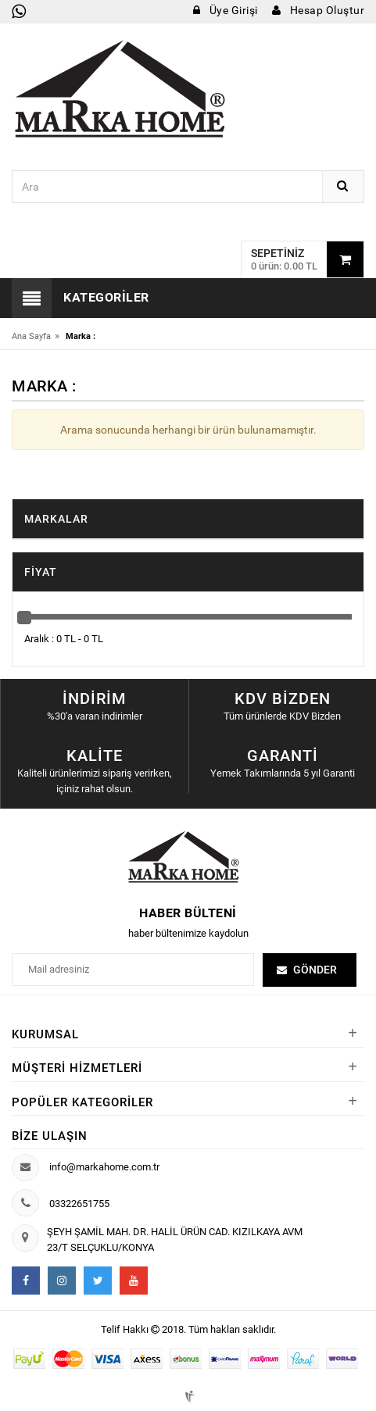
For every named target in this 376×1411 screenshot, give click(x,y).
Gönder (315, 969)
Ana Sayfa (31, 336)
